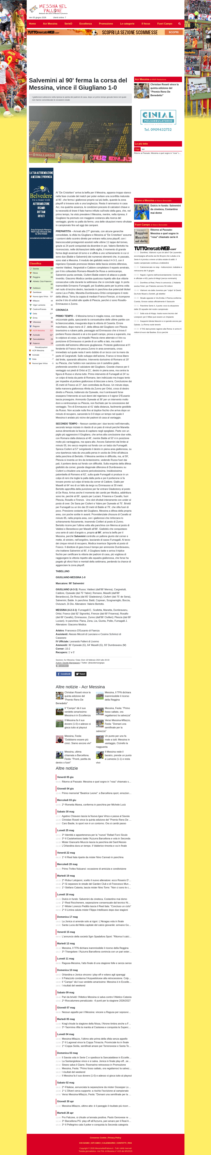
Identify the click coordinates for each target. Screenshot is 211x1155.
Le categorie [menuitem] (127, 23)
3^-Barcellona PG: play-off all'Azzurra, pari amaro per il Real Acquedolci (100, 1121)
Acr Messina (69, 660)
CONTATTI (121, 1143)
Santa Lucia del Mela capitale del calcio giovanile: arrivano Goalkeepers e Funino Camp (109, 925)
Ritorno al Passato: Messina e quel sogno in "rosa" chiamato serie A (98, 781)
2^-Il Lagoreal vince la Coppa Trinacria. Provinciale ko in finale (95, 1042)
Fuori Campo (142, 224)
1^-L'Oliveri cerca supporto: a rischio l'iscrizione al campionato (95, 1091)
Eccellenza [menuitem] (85, 23)
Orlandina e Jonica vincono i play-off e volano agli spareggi (93, 974)
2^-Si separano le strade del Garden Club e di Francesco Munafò (97, 884)
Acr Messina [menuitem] (50, 23)
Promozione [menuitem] (106, 23)
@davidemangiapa (96, 663)
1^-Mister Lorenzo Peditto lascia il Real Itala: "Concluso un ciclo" (96, 906)
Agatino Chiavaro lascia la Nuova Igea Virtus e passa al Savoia (96, 816)
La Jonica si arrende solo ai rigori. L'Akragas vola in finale (93, 921)
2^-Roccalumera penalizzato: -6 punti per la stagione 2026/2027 (96, 1000)
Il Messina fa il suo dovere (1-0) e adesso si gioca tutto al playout (78, 724)
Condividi (63, 674)
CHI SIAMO (84, 1143)
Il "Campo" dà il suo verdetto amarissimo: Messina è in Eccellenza (78, 712)
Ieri (143, 149)
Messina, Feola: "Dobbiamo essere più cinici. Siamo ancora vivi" (78, 740)
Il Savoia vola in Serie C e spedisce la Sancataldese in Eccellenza (97, 1057)
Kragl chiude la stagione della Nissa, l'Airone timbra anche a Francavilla (100, 1023)
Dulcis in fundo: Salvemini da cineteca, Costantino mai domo (94, 899)
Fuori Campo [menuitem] (164, 23)
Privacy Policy (114, 1138)
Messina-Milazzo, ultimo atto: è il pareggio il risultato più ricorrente (97, 1106)
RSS (130, 1143)
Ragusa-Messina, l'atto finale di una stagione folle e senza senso (97, 963)
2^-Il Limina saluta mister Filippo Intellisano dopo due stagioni (95, 910)
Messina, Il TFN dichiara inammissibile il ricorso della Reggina (118, 696)
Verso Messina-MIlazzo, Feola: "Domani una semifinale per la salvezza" (100, 1094)
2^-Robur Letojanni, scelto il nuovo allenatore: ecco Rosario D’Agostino (100, 880)
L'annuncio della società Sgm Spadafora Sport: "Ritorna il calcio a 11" (99, 936)
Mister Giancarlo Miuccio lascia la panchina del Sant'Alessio (94, 842)
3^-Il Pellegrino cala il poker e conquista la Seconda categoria (95, 1124)
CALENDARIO (108, 1143)
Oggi (137, 149)
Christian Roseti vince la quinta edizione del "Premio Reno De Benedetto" (101, 819)
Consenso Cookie (98, 1138)
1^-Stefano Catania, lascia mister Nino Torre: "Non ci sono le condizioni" (100, 887)
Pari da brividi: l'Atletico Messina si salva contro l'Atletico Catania (97, 997)
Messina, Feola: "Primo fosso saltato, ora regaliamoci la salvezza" (118, 712)
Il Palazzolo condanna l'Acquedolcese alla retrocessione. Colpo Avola (99, 978)
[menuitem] (179, 24)
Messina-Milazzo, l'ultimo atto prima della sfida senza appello (95, 1038)
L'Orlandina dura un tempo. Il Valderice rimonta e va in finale (94, 846)
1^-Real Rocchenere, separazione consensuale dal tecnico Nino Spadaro (101, 902)
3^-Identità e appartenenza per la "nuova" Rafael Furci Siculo (94, 835)
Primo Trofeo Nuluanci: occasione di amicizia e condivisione (94, 868)
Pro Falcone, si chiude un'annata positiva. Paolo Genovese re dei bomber (101, 1117)
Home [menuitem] (32, 23)
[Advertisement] (158, 176)
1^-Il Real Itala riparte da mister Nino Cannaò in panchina (92, 857)
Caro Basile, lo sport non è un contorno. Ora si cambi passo (94, 823)
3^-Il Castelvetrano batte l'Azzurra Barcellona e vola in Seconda (96, 838)
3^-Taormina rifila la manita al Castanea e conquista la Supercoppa (98, 1027)
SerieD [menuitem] (68, 23)
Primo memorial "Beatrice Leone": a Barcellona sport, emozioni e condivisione (104, 793)
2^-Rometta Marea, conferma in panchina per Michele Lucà (94, 804)
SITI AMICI (96, 1143)
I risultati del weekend (73, 985)
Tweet (80, 674)
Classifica (35, 263)
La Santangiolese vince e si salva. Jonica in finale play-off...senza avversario (103, 1061)
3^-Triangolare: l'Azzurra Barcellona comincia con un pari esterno (97, 951)
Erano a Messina (144, 200)
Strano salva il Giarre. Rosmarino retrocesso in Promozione (94, 1065)
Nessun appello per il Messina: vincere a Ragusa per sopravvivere (97, 1012)
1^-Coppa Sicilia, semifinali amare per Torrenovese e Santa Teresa (97, 1046)
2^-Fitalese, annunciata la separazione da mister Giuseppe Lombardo (99, 1087)
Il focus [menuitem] (146, 23)
